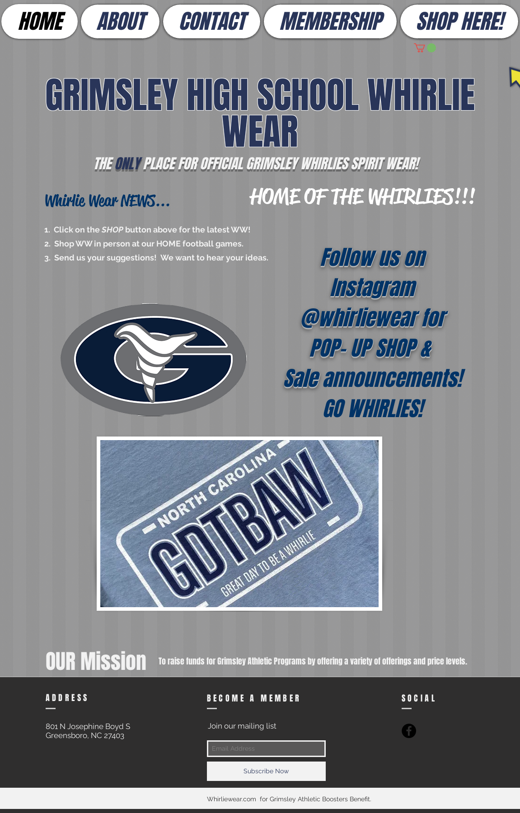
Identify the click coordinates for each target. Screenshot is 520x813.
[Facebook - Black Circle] (409, 731)
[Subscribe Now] (266, 771)
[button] (425, 47)
